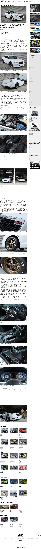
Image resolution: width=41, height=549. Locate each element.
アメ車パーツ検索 (18, 1)
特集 (21, 1)
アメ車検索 (13, 1)
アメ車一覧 (31, 57)
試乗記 (24, 1)
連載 (27, 1)
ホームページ (8, 33)
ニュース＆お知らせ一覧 (23, 502)
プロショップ (30, 1)
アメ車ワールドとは (7, 1)
